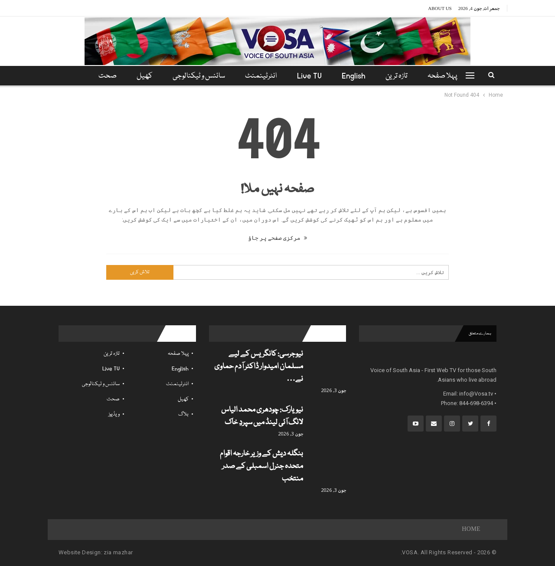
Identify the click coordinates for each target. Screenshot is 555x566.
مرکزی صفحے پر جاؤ (277, 238)
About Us (440, 8)
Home (471, 529)
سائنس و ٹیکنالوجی (197, 76)
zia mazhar (118, 552)
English (356, 76)
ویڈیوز (114, 414)
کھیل (142, 76)
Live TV (310, 76)
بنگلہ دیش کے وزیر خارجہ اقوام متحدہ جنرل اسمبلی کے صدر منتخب (261, 466)
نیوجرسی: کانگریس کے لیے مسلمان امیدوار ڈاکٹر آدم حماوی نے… (258, 366)
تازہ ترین (400, 76)
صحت (113, 399)
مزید (106, 76)
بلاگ (183, 414)
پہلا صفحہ (447, 76)
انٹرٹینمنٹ (261, 76)
